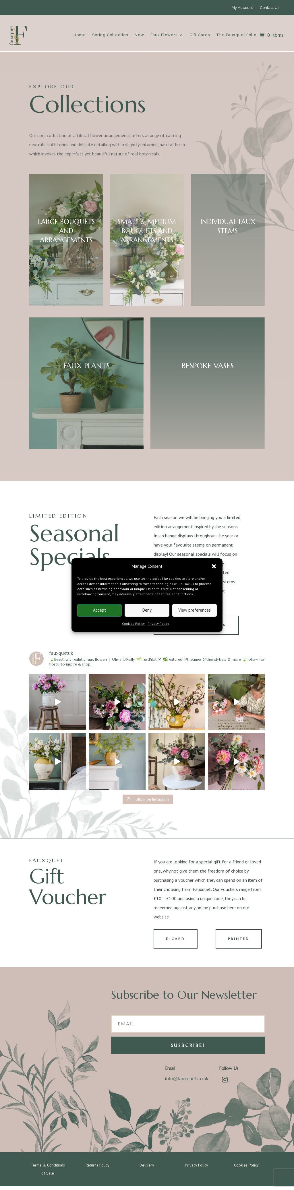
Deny (147, 610)
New (139, 35)
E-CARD (178, 942)
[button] (214, 566)
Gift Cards (199, 35)
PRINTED (241, 942)
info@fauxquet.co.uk (186, 1082)
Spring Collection (110, 35)
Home (80, 35)
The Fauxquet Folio (236, 35)
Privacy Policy (158, 623)
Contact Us (269, 7)
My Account (242, 7)
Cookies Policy (133, 623)
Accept (99, 610)
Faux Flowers (163, 35)
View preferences (194, 610)
